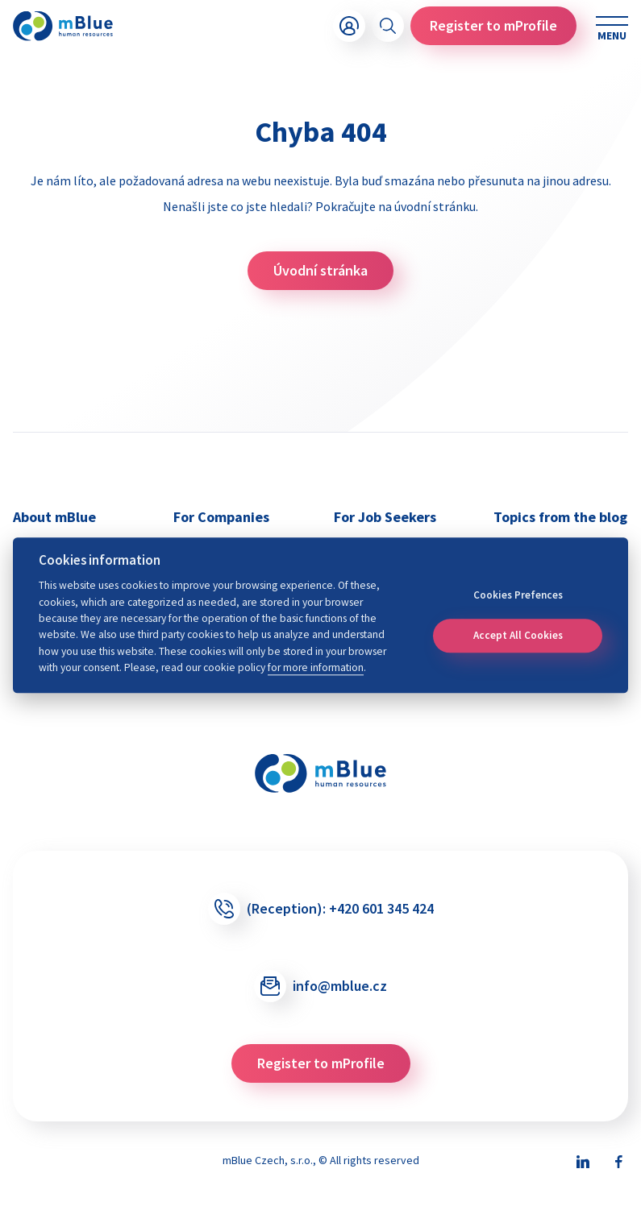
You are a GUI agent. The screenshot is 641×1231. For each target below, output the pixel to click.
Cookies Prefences (518, 595)
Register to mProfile (493, 25)
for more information (316, 667)
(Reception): (321, 909)
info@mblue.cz (320, 986)
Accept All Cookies (518, 635)
